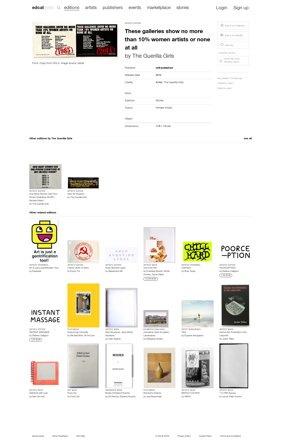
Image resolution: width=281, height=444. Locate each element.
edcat (230, 84)
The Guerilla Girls (153, 57)
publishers (113, 8)
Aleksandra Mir (115, 271)
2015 (158, 75)
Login (221, 8)
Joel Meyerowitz (154, 397)
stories (182, 8)
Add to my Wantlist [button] (231, 35)
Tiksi (184, 332)
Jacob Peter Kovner (232, 397)
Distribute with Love (38, 393)
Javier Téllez (228, 339)
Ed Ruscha (113, 397)
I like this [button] (226, 45)
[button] (233, 60)
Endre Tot (75, 271)
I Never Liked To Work (78, 268)
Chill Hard (186, 268)
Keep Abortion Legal (115, 268)
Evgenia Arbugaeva (193, 336)
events (135, 8)
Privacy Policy (184, 436)
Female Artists (164, 108)
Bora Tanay (189, 271)
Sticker (160, 101)
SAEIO (187, 397)
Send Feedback (60, 436)
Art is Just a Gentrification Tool (43, 268)
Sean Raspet (114, 339)
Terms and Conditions (230, 436)
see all (248, 139)
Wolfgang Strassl (154, 339)
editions (71, 8)
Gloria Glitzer (158, 275)
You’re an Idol (150, 268)
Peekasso (36, 271)
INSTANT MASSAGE (39, 332)
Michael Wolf (76, 336)
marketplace (159, 8)
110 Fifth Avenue (227, 393)
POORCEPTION (227, 268)
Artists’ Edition (133, 23)
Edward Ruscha (127, 397)
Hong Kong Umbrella (77, 332)
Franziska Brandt (154, 271)
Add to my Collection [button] (232, 25)
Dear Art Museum (76, 194)
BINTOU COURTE (191, 393)
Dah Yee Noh (38, 397)
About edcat (38, 436)
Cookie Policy (205, 436)
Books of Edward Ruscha (117, 393)
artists (91, 8)
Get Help (80, 436)
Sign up (241, 8)
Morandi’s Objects (152, 393)
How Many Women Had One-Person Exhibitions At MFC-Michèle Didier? (43, 197)
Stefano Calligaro (230, 271)
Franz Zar (72, 393)
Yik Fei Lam (89, 336)
